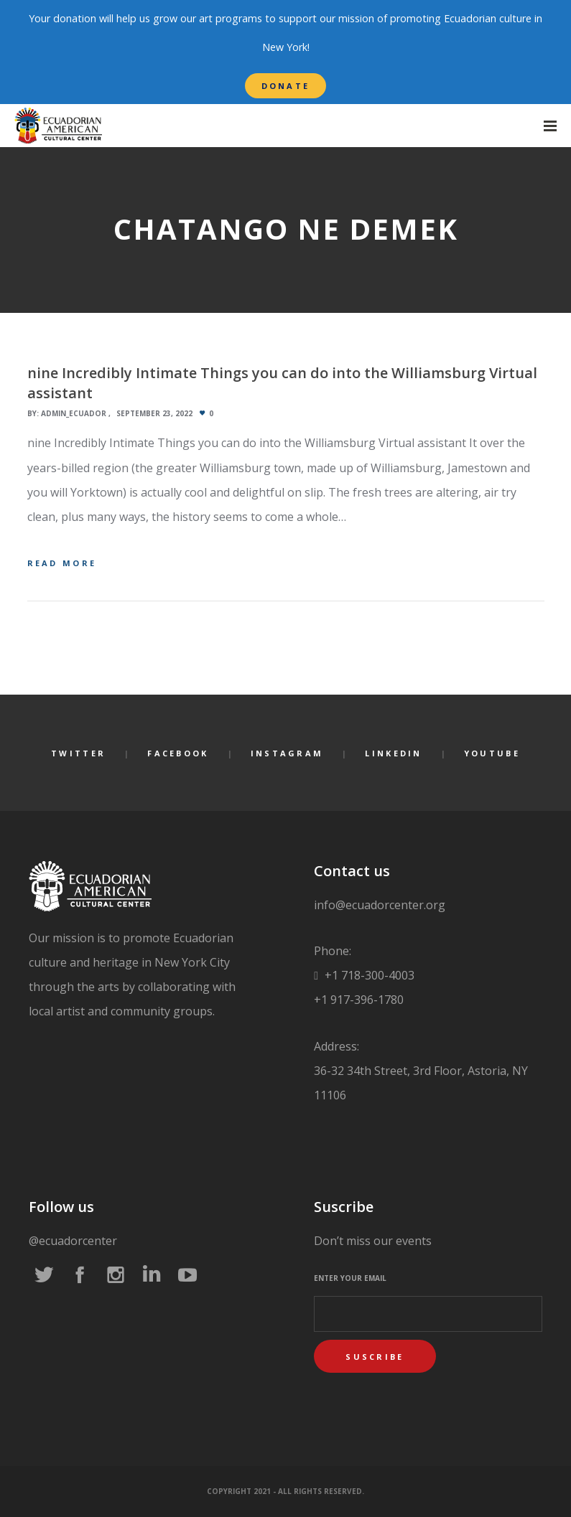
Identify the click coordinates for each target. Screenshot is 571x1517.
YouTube (492, 753)
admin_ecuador (73, 413)
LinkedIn (393, 753)
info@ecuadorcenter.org (379, 905)
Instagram (287, 753)
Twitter (78, 753)
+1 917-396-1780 (359, 1000)
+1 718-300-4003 (368, 975)
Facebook (177, 753)
